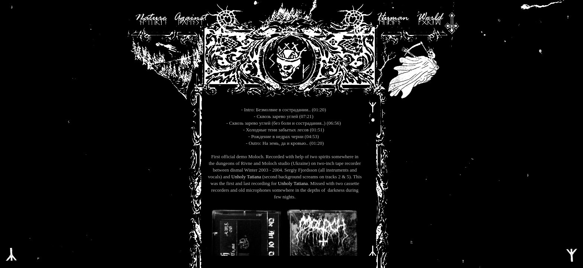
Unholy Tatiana (246, 176)
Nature (150, 17)
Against (190, 17)
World (429, 17)
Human (392, 17)
